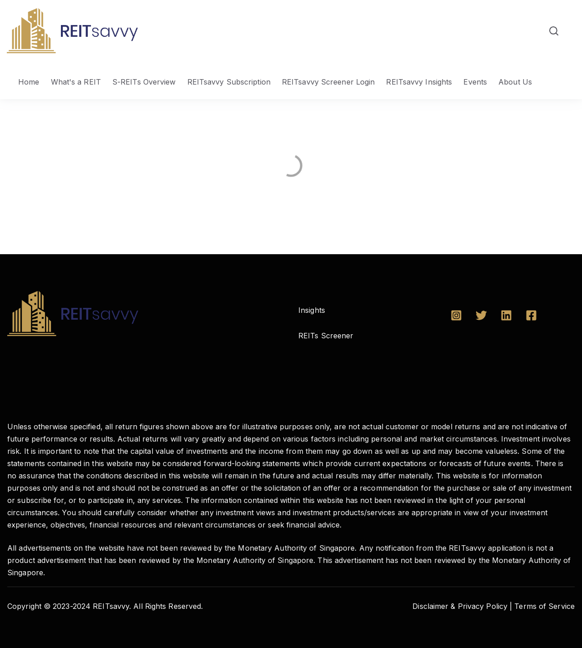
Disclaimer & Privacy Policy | (462, 606)
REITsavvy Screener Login (328, 81)
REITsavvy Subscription (229, 81)
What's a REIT (76, 81)
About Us (515, 81)
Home (28, 81)
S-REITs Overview (144, 81)
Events (475, 81)
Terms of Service (544, 606)
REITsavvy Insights (419, 81)
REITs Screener (325, 335)
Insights (311, 310)
